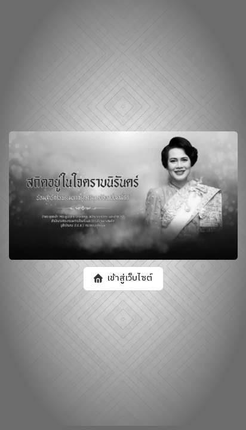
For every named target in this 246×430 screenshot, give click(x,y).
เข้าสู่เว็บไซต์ (129, 279)
